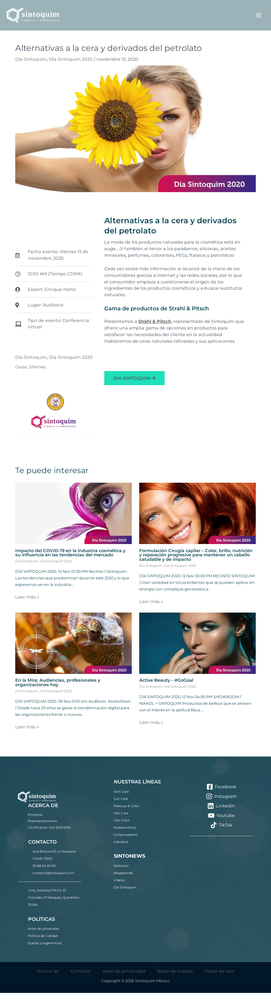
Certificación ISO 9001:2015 (49, 835)
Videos (119, 888)
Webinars (121, 874)
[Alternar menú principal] (258, 19)
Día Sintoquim (31, 67)
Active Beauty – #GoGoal (166, 688)
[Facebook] (221, 795)
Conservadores (125, 843)
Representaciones (42, 829)
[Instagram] (221, 804)
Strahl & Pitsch (154, 329)
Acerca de (48, 979)
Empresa (35, 822)
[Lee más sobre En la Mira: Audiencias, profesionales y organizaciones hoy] (73, 651)
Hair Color (122, 828)
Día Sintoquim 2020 (71, 67)
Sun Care (121, 807)
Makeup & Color (126, 814)
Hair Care (121, 821)
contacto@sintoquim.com (53, 881)
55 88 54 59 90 (44, 874)
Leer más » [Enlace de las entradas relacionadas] (27, 605)
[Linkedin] (221, 814)
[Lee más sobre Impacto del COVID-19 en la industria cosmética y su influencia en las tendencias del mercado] (73, 521)
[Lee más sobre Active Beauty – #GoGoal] (197, 651)
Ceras (21, 375)
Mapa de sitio (219, 979)
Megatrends (123, 881)
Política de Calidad (43, 944)
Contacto (81, 979)
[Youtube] (221, 823)
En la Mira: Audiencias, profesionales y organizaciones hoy (57, 690)
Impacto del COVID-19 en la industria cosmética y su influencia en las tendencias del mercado (70, 561)
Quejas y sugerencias (45, 951)
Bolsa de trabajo (175, 979)
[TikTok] (221, 833)
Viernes (37, 375)
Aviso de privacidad (43, 937)
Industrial (121, 850)
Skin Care (121, 800)
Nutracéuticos (125, 835)
